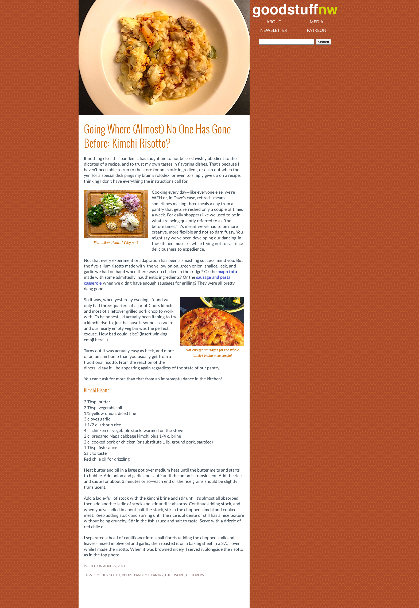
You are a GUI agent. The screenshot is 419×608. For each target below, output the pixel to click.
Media (316, 22)
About (273, 22)
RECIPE (127, 575)
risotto (113, 575)
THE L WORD (174, 575)
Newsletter (273, 30)
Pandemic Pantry (148, 575)
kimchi (99, 575)
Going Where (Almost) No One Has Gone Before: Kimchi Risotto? (157, 136)
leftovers (195, 575)
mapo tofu (227, 272)
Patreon (316, 30)
